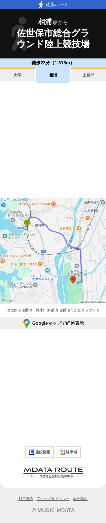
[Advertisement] (53, 140)
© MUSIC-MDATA (53, 510)
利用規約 (25, 499)
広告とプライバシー (53, 499)
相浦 (53, 75)
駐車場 (68, 452)
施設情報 (39, 452)
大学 (17, 75)
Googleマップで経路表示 (53, 323)
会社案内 (80, 499)
